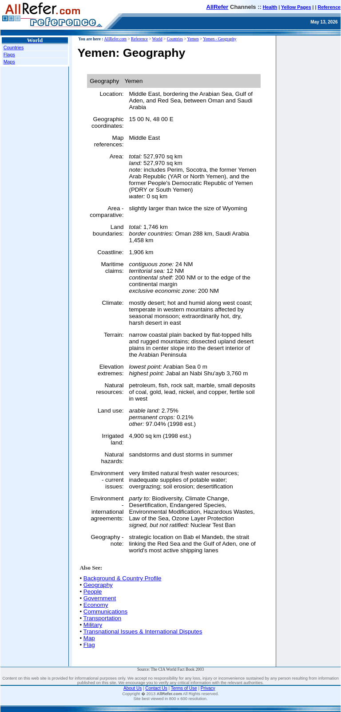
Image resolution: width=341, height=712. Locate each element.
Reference (329, 7)
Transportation (102, 618)
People (92, 591)
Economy (95, 605)
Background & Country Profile (122, 578)
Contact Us (156, 688)
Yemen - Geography (219, 39)
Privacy (208, 688)
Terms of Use (184, 688)
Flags (9, 54)
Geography (98, 585)
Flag (89, 644)
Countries (14, 47)
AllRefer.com (115, 39)
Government (99, 598)
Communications (105, 611)
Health (270, 7)
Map (89, 638)
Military (92, 625)
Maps (9, 61)
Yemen (193, 39)
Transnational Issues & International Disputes (142, 631)
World (157, 39)
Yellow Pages (296, 7)
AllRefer (217, 7)
